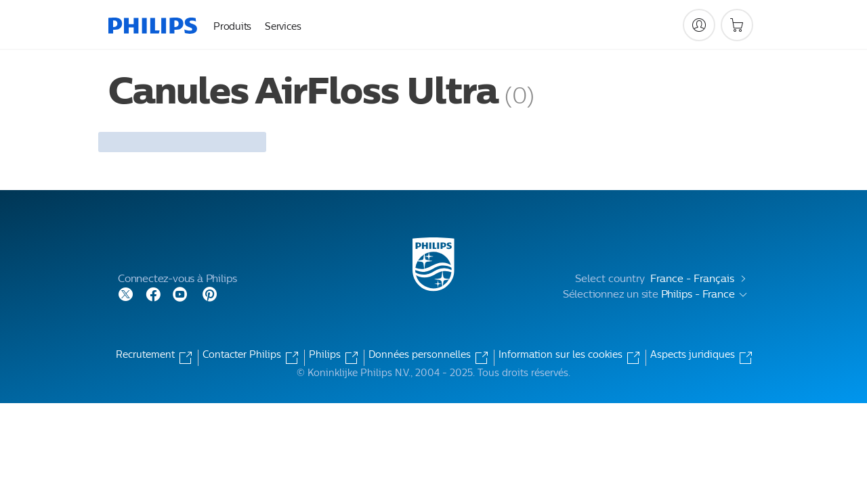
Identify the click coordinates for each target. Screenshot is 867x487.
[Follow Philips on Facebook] (153, 293)
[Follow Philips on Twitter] (126, 293)
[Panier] (737, 25)
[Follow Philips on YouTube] (180, 293)
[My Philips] (699, 25)
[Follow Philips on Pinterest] (210, 293)
